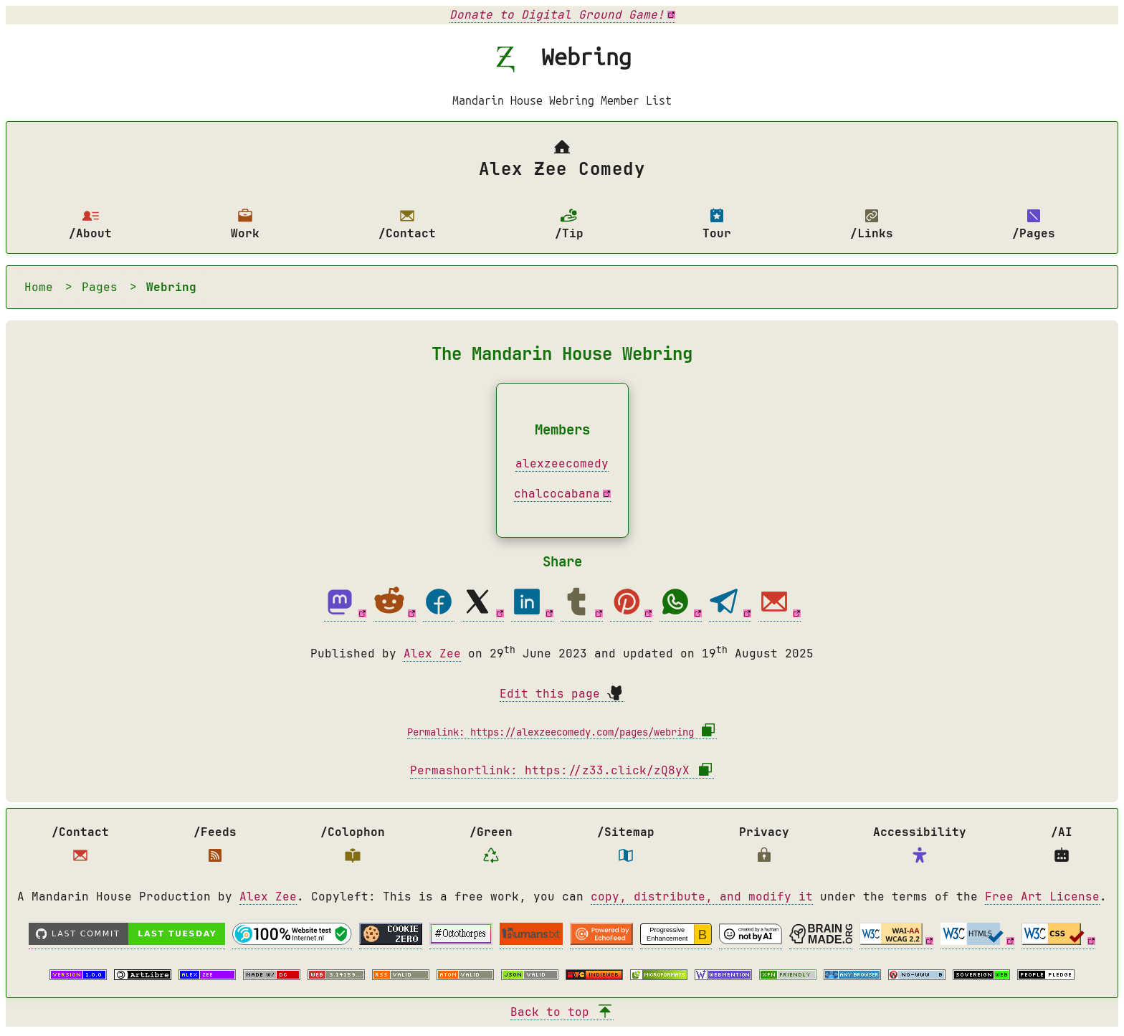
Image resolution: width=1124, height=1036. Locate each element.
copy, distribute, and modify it (702, 900)
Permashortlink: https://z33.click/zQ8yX (562, 773)
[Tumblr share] (582, 614)
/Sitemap (625, 848)
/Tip (569, 224)
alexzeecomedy (562, 463)
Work (245, 224)
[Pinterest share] (631, 614)
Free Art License (1042, 900)
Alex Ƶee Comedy (562, 159)
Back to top (562, 1015)
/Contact (407, 224)
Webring (171, 287)
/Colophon (352, 848)
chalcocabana (557, 493)
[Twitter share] (483, 614)
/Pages (1033, 224)
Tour (716, 224)
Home (38, 287)
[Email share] (779, 614)
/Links (871, 224)
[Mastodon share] (345, 614)
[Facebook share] (438, 614)
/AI (1061, 848)
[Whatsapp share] (680, 614)
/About (90, 224)
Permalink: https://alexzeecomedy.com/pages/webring (562, 733)
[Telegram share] (730, 614)
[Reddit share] (394, 614)
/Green (491, 848)
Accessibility (919, 848)
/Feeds (215, 848)
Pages (100, 287)
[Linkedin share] (532, 614)
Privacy (764, 848)
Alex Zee (432, 653)
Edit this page (562, 693)
